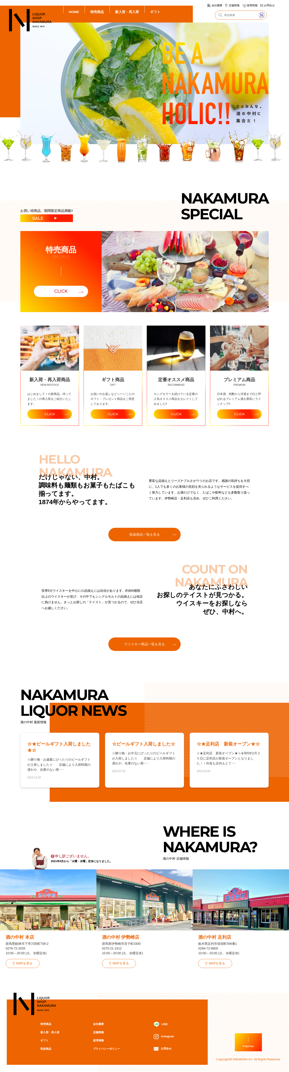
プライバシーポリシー (106, 1048)
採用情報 (252, 5)
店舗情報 (234, 5)
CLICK (61, 291)
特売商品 (97, 12)
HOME (74, 12)
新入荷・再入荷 (127, 12)
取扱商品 (45, 1048)
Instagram (164, 1036)
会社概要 (217, 5)
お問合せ (269, 5)
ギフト (155, 12)
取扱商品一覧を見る (144, 534)
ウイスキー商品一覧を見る (144, 644)
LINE (161, 1024)
